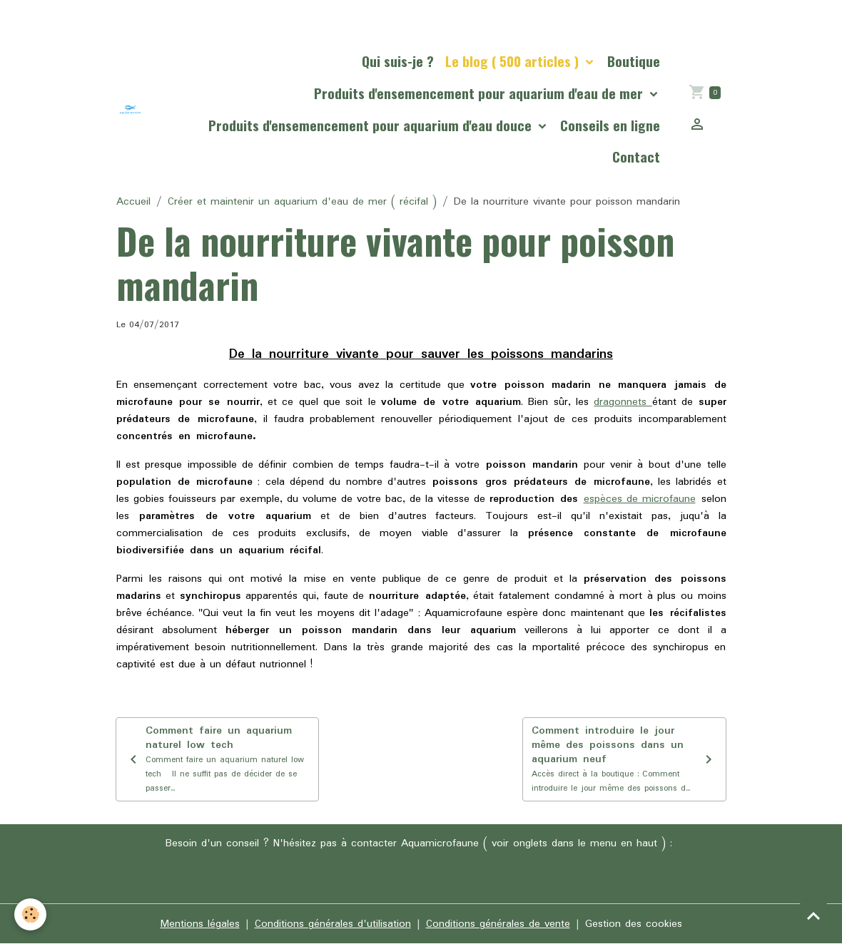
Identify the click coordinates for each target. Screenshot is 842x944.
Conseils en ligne (610, 125)
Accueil (133, 201)
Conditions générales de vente (498, 924)
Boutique (633, 61)
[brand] (130, 109)
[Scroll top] (813, 915)
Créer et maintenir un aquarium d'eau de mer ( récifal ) (302, 201)
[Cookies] (30, 914)
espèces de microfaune (640, 499)
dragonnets (622, 402)
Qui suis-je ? (398, 61)
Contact (636, 156)
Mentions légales (200, 924)
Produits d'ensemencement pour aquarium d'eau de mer (480, 93)
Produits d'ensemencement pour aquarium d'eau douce (371, 125)
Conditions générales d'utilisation (333, 924)
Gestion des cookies (633, 924)
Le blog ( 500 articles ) (513, 61)
